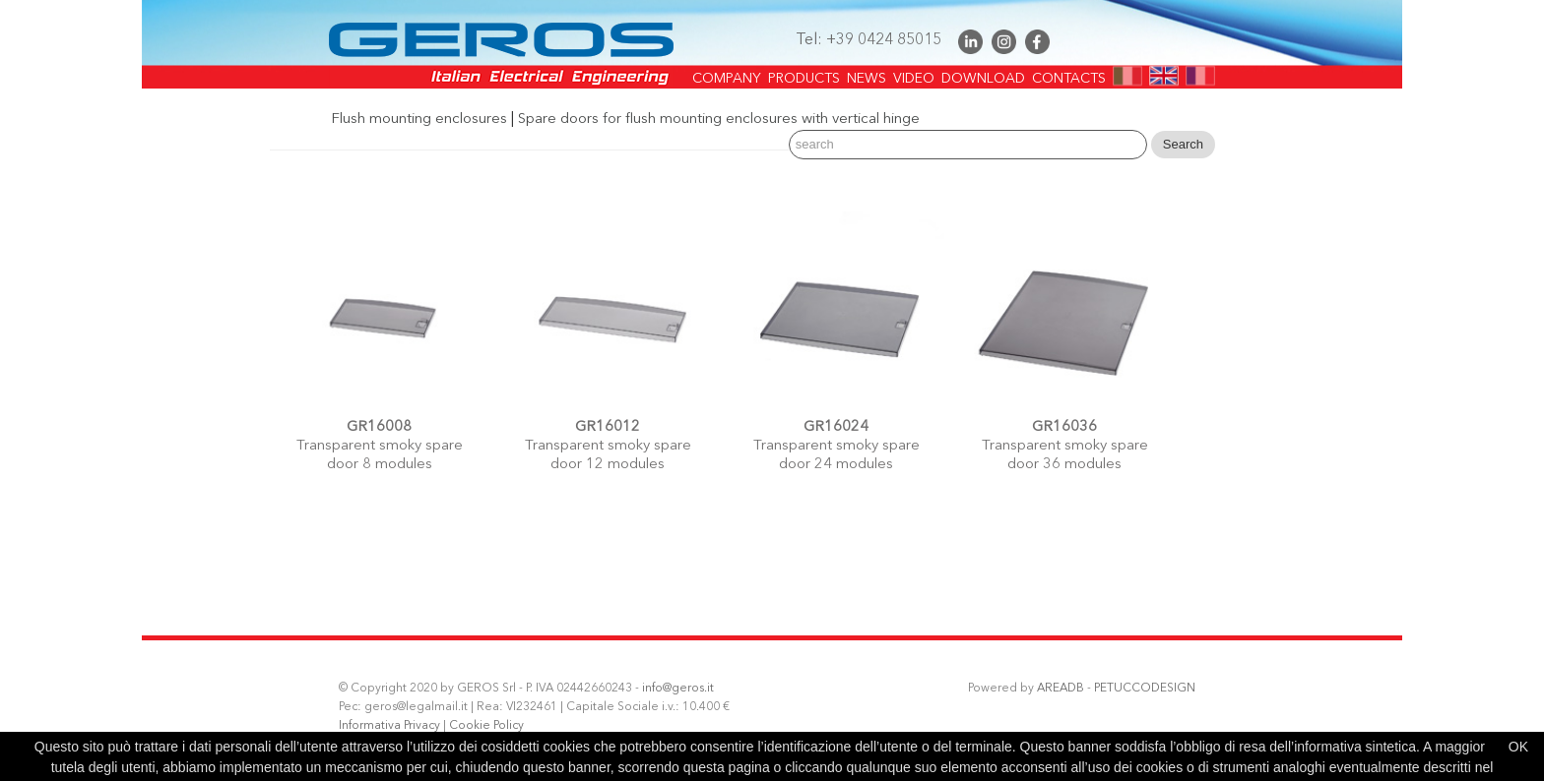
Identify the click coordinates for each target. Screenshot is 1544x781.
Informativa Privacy (389, 726)
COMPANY (726, 73)
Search (1183, 144)
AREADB (1060, 688)
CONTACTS (1069, 73)
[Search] (968, 144)
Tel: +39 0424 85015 (868, 40)
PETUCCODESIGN (1144, 688)
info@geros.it (678, 688)
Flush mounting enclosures (419, 119)
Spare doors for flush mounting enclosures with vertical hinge (719, 119)
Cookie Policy (486, 726)
